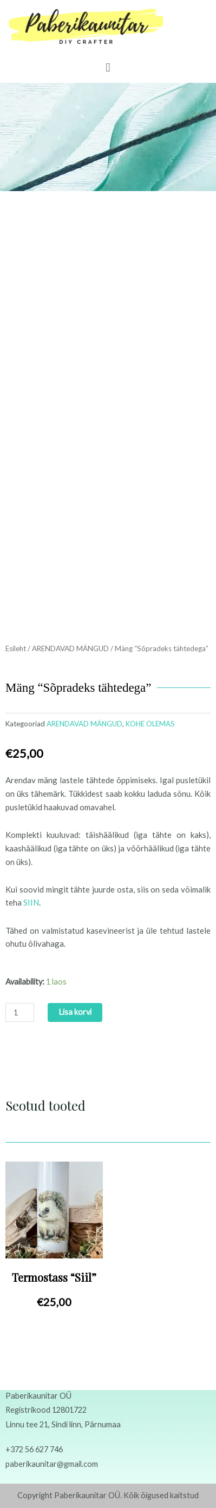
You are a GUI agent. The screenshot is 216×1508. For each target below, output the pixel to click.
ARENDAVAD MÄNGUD (70, 648)
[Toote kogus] (19, 1012)
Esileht (15, 648)
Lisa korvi (74, 1012)
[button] (108, 67)
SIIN (31, 902)
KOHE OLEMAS (150, 723)
